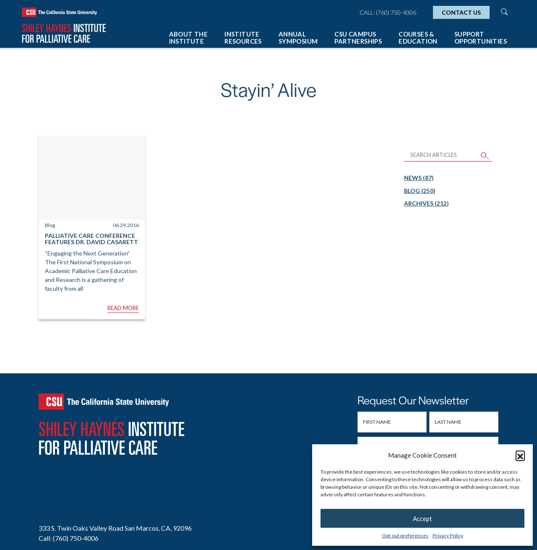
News (418, 177)
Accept (422, 518)
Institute (243, 37)
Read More (123, 308)
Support (480, 37)
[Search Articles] (441, 155)
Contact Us (461, 12)
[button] (520, 455)
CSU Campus (358, 37)
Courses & (418, 37)
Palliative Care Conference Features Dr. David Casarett (91, 238)
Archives (426, 203)
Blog (419, 190)
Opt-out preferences (405, 535)
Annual (298, 37)
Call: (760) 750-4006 (388, 12)
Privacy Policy (448, 535)
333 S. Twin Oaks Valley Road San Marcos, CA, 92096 (115, 528)
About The (188, 37)
